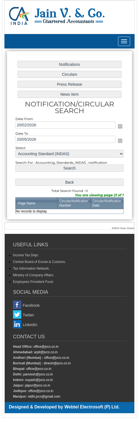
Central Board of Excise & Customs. (39, 262)
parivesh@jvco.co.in (38, 374)
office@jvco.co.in (46, 347)
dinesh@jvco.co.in (57, 363)
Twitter (28, 315)
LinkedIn (30, 325)
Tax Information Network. (31, 268)
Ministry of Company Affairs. (33, 275)
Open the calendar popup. (118, 126)
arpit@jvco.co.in (45, 352)
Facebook (31, 305)
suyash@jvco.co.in (38, 380)
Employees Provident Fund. (33, 282)
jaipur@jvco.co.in (37, 385)
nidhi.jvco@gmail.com (43, 396)
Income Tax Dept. (26, 255)
